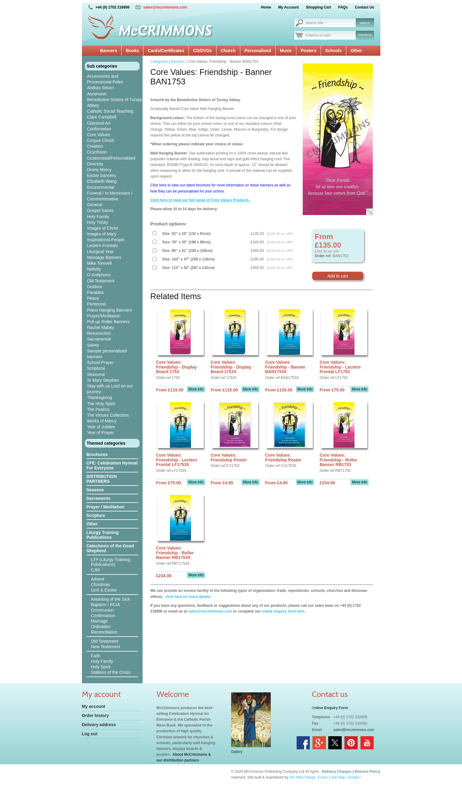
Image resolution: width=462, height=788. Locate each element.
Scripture (95, 515)
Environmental (101, 187)
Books (132, 50)
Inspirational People (106, 239)
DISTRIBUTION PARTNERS (101, 479)
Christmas (100, 584)
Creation (95, 146)
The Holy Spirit (101, 403)
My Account (288, 7)
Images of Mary (101, 233)
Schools (333, 50)
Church (228, 50)
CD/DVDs (202, 50)
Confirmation (99, 128)
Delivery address (99, 724)
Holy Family (98, 216)
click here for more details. (187, 597)
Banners (108, 50)
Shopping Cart (318, 7)
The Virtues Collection (108, 415)
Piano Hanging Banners (109, 310)
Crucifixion (97, 152)
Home (266, 7)
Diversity (95, 163)
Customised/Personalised (111, 158)
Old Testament (101, 280)
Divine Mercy (99, 169)
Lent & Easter (104, 590)
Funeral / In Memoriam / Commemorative (109, 196)
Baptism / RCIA (105, 604)
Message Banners (104, 257)
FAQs (342, 7)
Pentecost (96, 304)
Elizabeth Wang (102, 181)
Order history (95, 715)
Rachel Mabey (101, 327)
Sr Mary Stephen (103, 380)
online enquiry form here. (283, 611)
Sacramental (99, 339)
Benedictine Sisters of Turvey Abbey (114, 102)
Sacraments (98, 498)
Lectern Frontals (102, 245)
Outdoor (95, 286)
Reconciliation (104, 632)
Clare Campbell (101, 117)
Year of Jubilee (101, 426)
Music (286, 50)
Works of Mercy (102, 421)
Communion (102, 610)
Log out (89, 733)
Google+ (354, 777)
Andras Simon (100, 87)
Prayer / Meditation (105, 506)
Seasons (95, 489)
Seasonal (96, 374)
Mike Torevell (99, 263)
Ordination (101, 626)
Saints (93, 345)
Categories (159, 61)
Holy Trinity (97, 222)
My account (93, 706)
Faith (96, 655)
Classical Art (99, 123)
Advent (97, 579)
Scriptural (96, 368)
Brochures (97, 454)
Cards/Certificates (166, 50)
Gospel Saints (100, 210)
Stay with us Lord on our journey (110, 388)
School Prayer (100, 362)
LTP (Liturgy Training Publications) (110, 562)
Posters (308, 50)
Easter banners (101, 175)
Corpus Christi (100, 140)
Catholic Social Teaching (110, 111)
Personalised (258, 50)
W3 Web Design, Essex (309, 777)
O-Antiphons (99, 274)
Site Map (338, 777)
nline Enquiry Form (331, 708)
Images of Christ (102, 228)
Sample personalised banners (107, 353)
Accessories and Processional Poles (105, 79)
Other (356, 50)
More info (195, 389)
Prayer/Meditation (104, 315)
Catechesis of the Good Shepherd (110, 548)
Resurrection (99, 333)
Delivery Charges (336, 771)
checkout (364, 35)
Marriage (99, 621)
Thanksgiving (99, 397)
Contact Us (364, 7)
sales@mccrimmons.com (165, 7)
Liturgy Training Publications (102, 535)
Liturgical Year (100, 251)
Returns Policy (367, 771)
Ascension (97, 93)
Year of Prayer (100, 432)
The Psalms (98, 409)
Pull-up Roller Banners (108, 321)
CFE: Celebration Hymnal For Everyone (112, 465)
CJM (95, 569)
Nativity (94, 269)
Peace (93, 298)
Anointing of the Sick (110, 599)
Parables (95, 292)
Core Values (98, 134)
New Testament (105, 646)
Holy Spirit (101, 666)
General (94, 204)
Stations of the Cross (111, 672)
